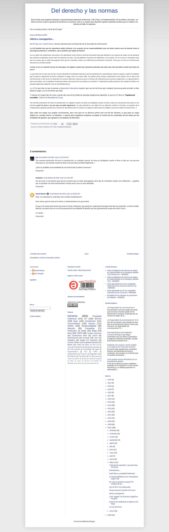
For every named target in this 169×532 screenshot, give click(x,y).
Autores (40, 127)
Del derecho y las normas (84, 10)
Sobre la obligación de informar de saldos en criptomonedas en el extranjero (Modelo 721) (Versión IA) (122, 272)
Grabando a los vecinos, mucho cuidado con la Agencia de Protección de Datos (121, 346)
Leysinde (77, 349)
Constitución (90, 321)
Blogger (92, 521)
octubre (113, 437)
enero (112, 511)
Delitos (70, 326)
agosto (112, 443)
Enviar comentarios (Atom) (50, 258)
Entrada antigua (132, 254)
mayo (112, 453)
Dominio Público (73, 342)
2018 (110, 392)
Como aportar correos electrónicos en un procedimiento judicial (122, 360)
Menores (87, 361)
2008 (110, 424)
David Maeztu (41, 194)
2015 (110, 402)
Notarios (76, 358)
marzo (112, 459)
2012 (110, 412)
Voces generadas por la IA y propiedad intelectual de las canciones (121, 292)
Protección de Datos (76, 331)
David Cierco (48, 44)
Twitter (79, 345)
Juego (79, 361)
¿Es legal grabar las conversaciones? (120, 307)
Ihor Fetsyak (38, 274)
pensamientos (92, 363)
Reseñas (96, 361)
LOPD (79, 333)
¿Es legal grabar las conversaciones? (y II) (122, 320)
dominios (78, 363)
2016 (110, 399)
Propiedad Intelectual (64, 127)
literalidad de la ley (55, 98)
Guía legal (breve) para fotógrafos (119, 332)
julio (111, 446)
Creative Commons (94, 333)
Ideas (71, 361)
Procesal (86, 338)
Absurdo (71, 328)
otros (84, 363)
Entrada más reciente (38, 254)
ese (37, 157)
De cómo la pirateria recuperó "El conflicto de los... (121, 483)
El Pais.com (37, 44)
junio (111, 450)
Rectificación (89, 347)
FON (75, 347)
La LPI (32, 88)
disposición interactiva (69, 88)
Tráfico (95, 352)
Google (82, 340)
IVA (81, 347)
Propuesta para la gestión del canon (122, 490)
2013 (110, 408)
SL (86, 354)
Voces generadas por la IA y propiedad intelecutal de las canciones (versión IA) (121, 285)
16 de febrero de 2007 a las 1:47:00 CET (58, 178)
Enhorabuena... (115, 470)
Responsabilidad (89, 326)
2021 (110, 383)
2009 (110, 421)
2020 (110, 386)
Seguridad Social (96, 354)
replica (91, 358)
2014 (110, 405)
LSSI (54, 127)
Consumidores (73, 323)
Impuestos (94, 340)
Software (73, 356)
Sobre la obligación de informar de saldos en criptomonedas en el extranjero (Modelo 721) (122, 279)
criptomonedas (72, 354)
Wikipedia (70, 363)
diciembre (113, 430)
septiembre (114, 440)
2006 (110, 515)
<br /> (48, 338)
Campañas (90, 328)
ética (69, 333)
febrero (112, 462)
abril (111, 456)
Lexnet (69, 358)
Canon (94, 335)
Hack (97, 347)
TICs (85, 352)
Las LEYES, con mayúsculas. (120, 487)
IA (81, 354)
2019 (110, 389)
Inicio (86, 254)
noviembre (114, 434)
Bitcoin (69, 345)
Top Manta (82, 356)
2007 (110, 428)
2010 (110, 418)
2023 (110, 380)
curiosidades (87, 349)
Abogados (71, 340)
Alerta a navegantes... (42, 39)
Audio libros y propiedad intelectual (122, 473)
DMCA (87, 345)
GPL (94, 345)
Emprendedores (72, 352)
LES (68, 349)
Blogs (94, 331)
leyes (75, 321)
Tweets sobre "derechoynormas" (79, 270)
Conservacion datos (79, 335)
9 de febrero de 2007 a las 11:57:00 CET (54, 157)
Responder (40, 171)
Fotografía (99, 358)
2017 (110, 396)
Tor (90, 356)
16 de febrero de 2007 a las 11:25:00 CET (65, 194)
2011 (110, 415)
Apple (97, 349)
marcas (96, 356)
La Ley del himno (115, 507)
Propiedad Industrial (90, 342)
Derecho (46, 127)
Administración (72, 338)
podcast (84, 358)
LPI (116, 95)
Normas (98, 319)
